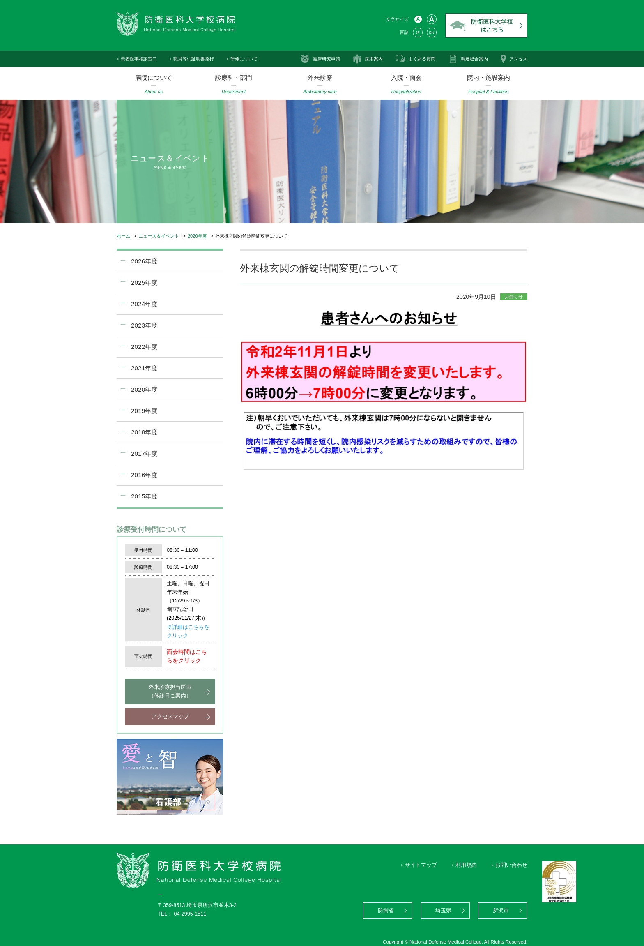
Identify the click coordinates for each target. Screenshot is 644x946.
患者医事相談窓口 (139, 58)
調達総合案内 (474, 58)
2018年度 (144, 432)
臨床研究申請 (326, 58)
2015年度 (144, 496)
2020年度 (197, 235)
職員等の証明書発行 (193, 58)
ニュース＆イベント (158, 235)
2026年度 (144, 261)
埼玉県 (443, 911)
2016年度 (144, 474)
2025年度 (144, 282)
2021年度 (144, 368)
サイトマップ (421, 865)
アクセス (518, 58)
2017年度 (144, 453)
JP (418, 32)
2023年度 (144, 325)
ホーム (123, 235)
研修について (244, 58)
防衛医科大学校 (486, 25)
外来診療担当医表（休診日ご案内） (170, 691)
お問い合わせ (511, 865)
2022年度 (144, 346)
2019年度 (144, 410)
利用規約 (466, 865)
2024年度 (144, 303)
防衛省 (386, 911)
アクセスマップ (170, 717)
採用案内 (374, 58)
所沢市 (501, 911)
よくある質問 (421, 58)
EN (431, 32)
